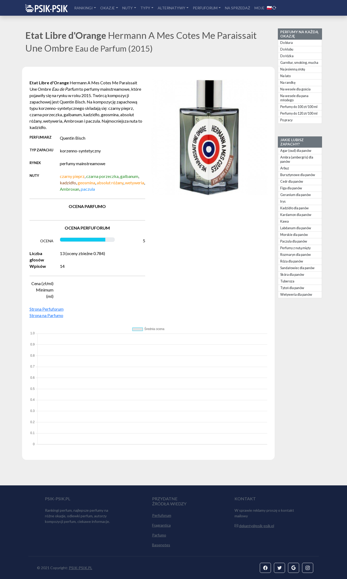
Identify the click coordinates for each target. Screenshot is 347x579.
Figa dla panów (291, 188)
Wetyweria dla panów (296, 295)
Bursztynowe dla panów (297, 175)
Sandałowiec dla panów (297, 268)
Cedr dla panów (291, 182)
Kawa (284, 221)
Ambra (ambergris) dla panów (296, 159)
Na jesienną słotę (292, 69)
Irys (283, 201)
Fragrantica (161, 525)
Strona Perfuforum (47, 308)
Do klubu (286, 49)
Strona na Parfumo (46, 315)
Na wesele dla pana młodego (294, 98)
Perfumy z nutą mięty (295, 248)
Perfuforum (161, 515)
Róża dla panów (291, 261)
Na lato (285, 76)
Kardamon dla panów (295, 215)
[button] (265, 568)
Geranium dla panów (295, 195)
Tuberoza (287, 281)
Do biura (286, 43)
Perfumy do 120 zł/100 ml (298, 113)
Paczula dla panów (293, 241)
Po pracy (286, 120)
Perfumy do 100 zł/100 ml (298, 107)
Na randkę (288, 83)
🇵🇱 (271, 7)
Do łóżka (287, 56)
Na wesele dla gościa (295, 89)
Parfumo (159, 535)
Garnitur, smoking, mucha (299, 63)
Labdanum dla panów (295, 228)
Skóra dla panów (292, 275)
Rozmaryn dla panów (295, 255)
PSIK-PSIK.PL (80, 567)
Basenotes (161, 545)
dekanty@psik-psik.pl (256, 525)
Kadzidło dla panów (294, 208)
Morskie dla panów (294, 235)
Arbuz (284, 168)
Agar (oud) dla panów (295, 151)
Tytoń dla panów (292, 288)
